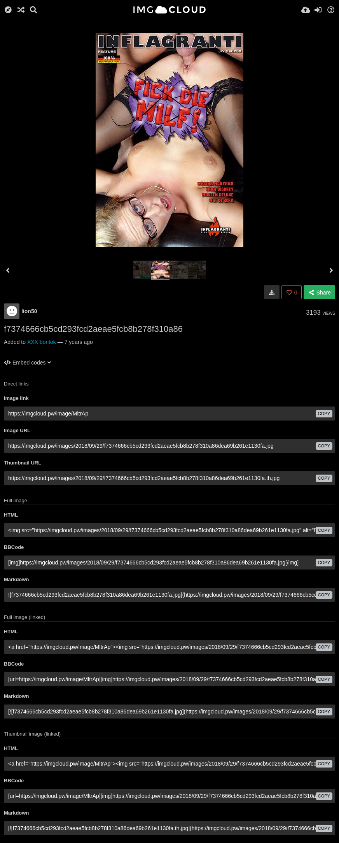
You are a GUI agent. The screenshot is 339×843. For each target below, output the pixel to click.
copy (324, 413)
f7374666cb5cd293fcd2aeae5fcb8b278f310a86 (93, 329)
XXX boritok (41, 342)
